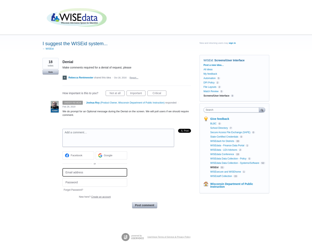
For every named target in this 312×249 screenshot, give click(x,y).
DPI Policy (209, 82)
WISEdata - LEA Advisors (224, 149)
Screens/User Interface (229, 60)
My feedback (210, 73)
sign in (232, 43)
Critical (159, 94)
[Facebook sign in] (78, 155)
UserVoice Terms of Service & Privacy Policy (169, 237)
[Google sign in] (111, 155)
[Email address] (94, 172)
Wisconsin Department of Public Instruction (231, 185)
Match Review (211, 91)
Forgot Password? (73, 189)
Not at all (117, 94)
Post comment (144, 205)
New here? (95, 196)
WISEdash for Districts (222, 141)
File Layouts (210, 87)
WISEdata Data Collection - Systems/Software (235, 163)
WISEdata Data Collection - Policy (228, 158)
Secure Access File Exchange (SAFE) (230, 132)
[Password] (94, 182)
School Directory (219, 128)
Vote (50, 72)
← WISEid (48, 48)
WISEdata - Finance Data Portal (227, 145)
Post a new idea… (214, 65)
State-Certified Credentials (224, 136)
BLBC (213, 123)
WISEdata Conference (222, 154)
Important (137, 94)
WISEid (208, 60)
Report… (134, 77)
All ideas (208, 69)
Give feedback (219, 118)
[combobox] (232, 109)
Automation (210, 78)
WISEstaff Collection (221, 176)
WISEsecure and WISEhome (226, 171)
